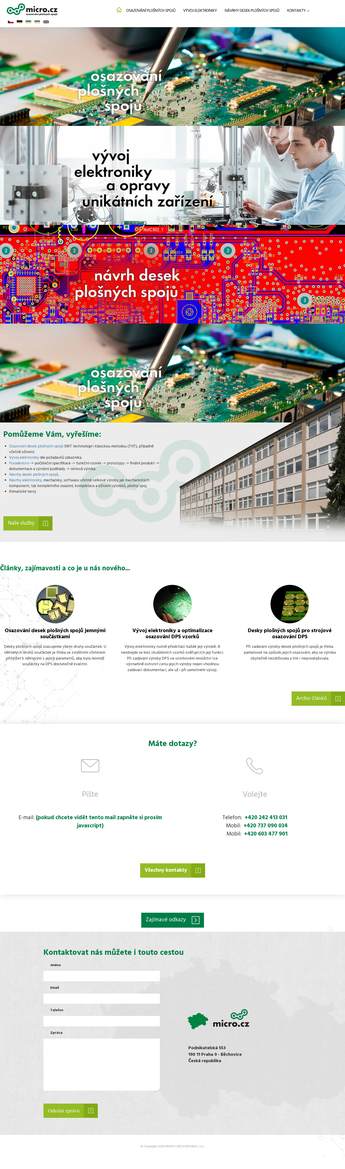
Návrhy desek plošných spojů (252, 10)
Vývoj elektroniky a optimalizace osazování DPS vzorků (172, 634)
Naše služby (22, 523)
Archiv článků (310, 699)
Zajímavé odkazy (166, 921)
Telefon (56, 1012)
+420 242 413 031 (266, 818)
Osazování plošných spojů (150, 10)
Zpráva (56, 1034)
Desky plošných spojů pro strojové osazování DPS (290, 634)
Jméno (55, 967)
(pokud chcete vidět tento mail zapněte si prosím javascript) (99, 823)
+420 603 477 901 (266, 835)
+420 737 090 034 (266, 827)
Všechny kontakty (166, 871)
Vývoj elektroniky (200, 10)
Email (54, 989)
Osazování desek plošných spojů (36, 446)
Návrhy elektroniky (25, 480)
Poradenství (19, 463)
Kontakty (296, 10)
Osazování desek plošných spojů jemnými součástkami (55, 634)
